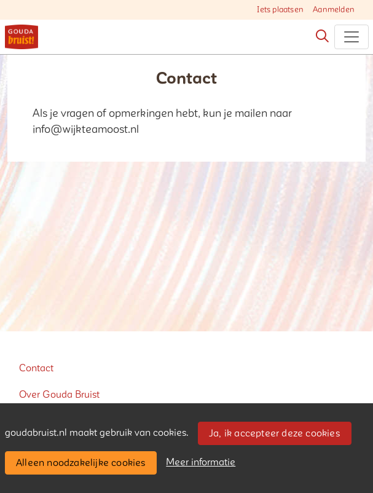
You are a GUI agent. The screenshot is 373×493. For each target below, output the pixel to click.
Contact (36, 368)
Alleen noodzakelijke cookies (81, 463)
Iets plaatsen (280, 10)
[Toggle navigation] (351, 37)
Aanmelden (334, 10)
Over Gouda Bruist (59, 394)
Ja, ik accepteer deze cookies (274, 433)
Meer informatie (200, 462)
